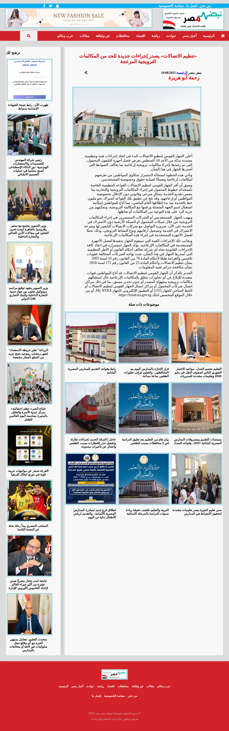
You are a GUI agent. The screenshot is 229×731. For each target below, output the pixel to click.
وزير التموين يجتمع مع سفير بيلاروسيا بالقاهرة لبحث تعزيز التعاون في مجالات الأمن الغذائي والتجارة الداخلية (28, 231)
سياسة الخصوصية (171, 6)
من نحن (205, 6)
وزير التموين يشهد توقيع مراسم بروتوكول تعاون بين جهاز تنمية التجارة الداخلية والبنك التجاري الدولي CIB (28, 293)
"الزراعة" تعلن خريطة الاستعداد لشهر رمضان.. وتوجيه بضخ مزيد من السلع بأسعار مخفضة (28, 353)
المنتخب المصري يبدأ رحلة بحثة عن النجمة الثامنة (28, 527)
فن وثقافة (102, 36)
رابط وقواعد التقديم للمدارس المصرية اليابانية (92, 370)
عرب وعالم (65, 36)
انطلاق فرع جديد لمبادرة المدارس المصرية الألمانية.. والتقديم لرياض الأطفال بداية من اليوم (94, 513)
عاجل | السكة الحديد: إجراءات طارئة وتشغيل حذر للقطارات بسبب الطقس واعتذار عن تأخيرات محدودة (92, 443)
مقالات (84, 36)
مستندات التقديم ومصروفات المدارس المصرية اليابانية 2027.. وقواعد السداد (197, 441)
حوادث (171, 36)
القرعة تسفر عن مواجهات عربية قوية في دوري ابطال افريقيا (28, 472)
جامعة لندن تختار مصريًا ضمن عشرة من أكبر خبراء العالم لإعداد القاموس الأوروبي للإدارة (28, 584)
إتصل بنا (96, 695)
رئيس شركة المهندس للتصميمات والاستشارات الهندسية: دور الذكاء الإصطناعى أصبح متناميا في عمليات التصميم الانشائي (28, 167)
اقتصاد (140, 36)
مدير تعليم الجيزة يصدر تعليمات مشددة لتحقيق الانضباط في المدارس (197, 511)
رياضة (156, 36)
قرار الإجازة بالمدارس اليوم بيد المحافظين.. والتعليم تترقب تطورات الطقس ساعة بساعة (146, 372)
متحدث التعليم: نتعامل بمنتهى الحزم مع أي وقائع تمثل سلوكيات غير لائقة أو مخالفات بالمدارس (28, 645)
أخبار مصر (189, 36)
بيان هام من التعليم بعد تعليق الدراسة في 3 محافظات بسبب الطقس (145, 441)
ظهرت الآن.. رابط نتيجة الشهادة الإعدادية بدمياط (28, 106)
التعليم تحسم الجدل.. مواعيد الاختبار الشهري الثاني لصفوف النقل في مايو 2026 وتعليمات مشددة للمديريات (198, 372)
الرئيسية (209, 36)
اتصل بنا (191, 6)
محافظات (123, 36)
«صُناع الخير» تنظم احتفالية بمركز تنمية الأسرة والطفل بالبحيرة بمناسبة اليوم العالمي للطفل (28, 414)
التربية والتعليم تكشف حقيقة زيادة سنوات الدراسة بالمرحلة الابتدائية (147, 511)
